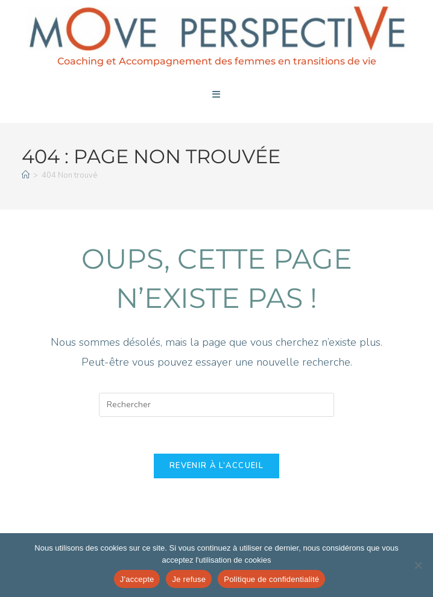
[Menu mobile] (216, 94)
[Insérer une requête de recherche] (216, 405)
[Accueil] (26, 175)
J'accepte (137, 579)
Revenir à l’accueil (216, 465)
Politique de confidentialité (271, 579)
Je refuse (189, 579)
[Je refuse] (418, 565)
